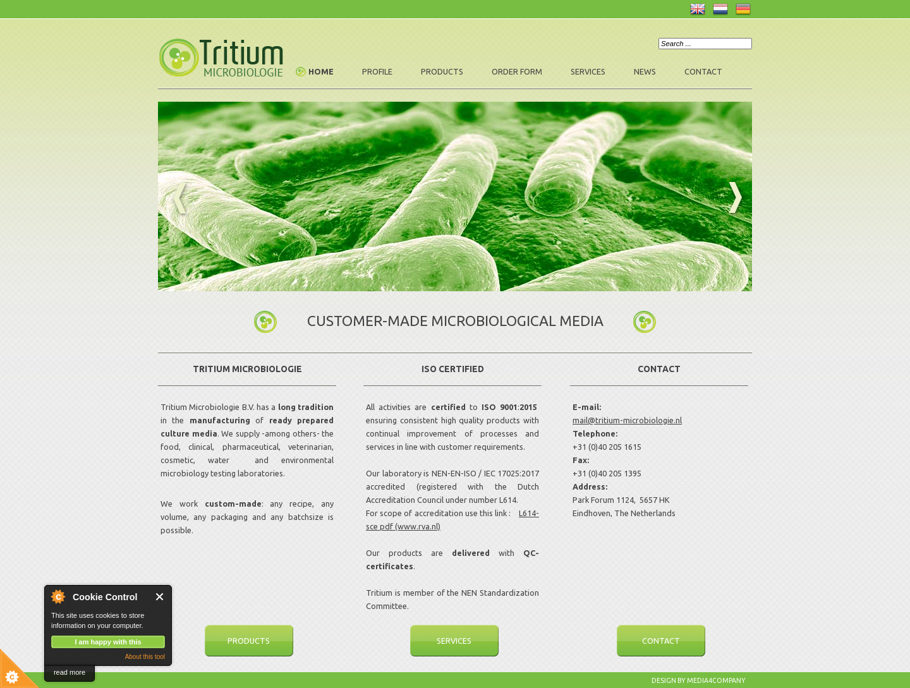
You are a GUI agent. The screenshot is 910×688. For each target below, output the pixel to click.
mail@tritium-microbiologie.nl (627, 420)
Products (442, 71)
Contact (703, 71)
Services (588, 71)
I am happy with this (108, 642)
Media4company (716, 680)
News (645, 71)
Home (321, 71)
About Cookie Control (57, 596)
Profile (377, 71)
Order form (517, 71)
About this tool (145, 656)
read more (69, 672)
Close (160, 597)
